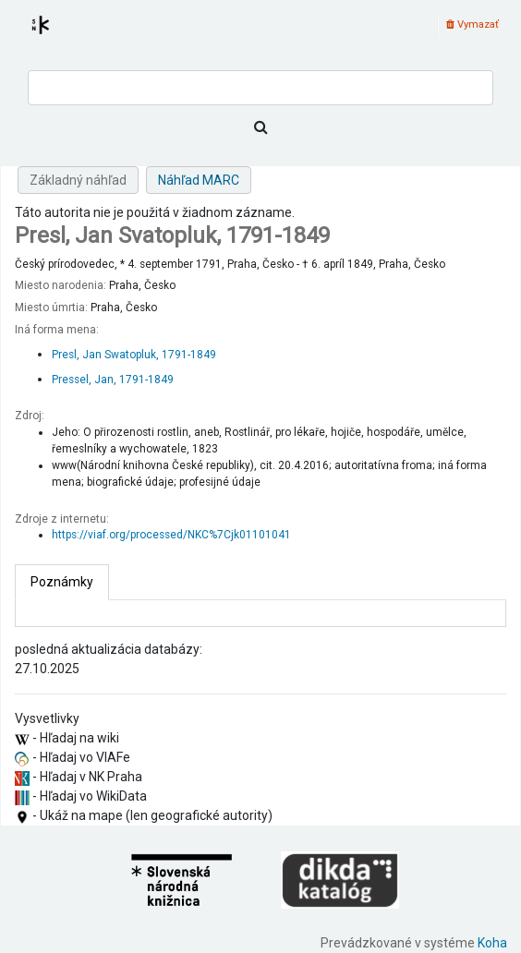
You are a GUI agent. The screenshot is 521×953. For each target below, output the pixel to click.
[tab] (62, 582)
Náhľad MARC (198, 180)
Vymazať (472, 24)
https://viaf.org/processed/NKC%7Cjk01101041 (171, 534)
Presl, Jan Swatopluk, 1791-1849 (134, 354)
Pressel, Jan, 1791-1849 (113, 379)
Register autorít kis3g (57, 36)
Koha (492, 942)
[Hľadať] (260, 127)
